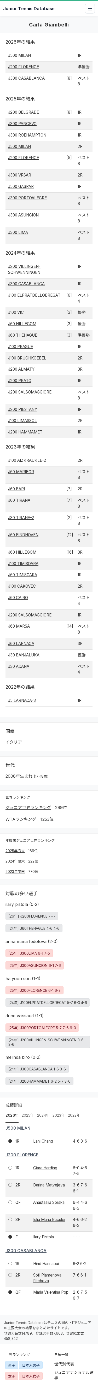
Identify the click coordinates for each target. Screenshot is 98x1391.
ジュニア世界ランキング (28, 807)
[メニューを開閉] (90, 8)
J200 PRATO (19, 380)
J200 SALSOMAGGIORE (29, 392)
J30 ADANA (18, 666)
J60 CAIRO (18, 597)
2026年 (12, 1115)
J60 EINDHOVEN (23, 534)
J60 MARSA (19, 626)
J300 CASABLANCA (26, 78)
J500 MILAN (19, 55)
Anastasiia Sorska (49, 1202)
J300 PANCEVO (22, 123)
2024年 (43, 1115)
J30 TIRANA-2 (21, 517)
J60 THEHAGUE (22, 335)
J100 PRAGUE (20, 346)
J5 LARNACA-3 (22, 700)
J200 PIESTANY (22, 409)
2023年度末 (15, 872)
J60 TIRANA (19, 500)
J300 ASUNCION (23, 215)
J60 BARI (16, 488)
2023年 (59, 1115)
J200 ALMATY (21, 369)
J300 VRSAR (19, 175)
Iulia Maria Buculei (49, 1219)
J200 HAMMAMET (25, 432)
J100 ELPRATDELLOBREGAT (34, 295)
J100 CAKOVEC (22, 586)
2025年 (28, 1115)
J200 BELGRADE (23, 112)
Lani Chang (43, 1141)
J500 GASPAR (21, 186)
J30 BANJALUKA (23, 655)
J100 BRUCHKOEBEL (27, 358)
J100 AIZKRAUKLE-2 (27, 460)
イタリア (13, 742)
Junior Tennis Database (29, 8)
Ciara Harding (45, 1167)
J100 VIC (16, 312)
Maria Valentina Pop (50, 1292)
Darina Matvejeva (49, 1185)
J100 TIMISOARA (23, 563)
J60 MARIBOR (21, 471)
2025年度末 (15, 851)
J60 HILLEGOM (22, 323)
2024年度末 (15, 861)
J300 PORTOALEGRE (27, 197)
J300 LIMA (18, 232)
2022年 (74, 1115)
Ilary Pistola (43, 1236)
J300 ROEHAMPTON (27, 135)
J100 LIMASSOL (22, 420)
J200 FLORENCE (23, 66)
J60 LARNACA (21, 643)
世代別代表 (64, 1364)
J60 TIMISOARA (22, 574)
